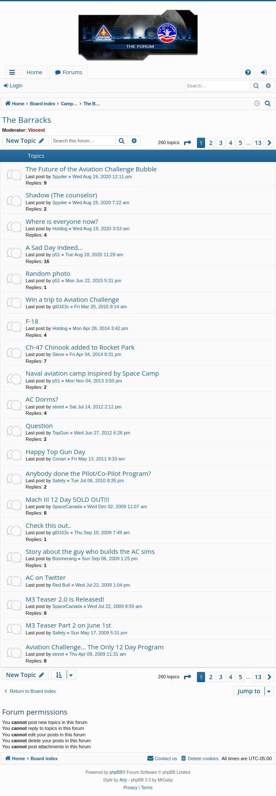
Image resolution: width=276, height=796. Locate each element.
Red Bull (61, 585)
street (58, 406)
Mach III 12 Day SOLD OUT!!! (67, 499)
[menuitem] (248, 72)
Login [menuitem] (265, 73)
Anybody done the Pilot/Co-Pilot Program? (88, 473)
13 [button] (258, 143)
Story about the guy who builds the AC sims (90, 551)
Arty (123, 780)
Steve (58, 354)
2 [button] (211, 143)
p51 (56, 254)
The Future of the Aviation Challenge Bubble (91, 169)
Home (34, 72)
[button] (187, 143)
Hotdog (59, 228)
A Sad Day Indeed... (54, 247)
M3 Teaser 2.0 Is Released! (65, 599)
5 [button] (240, 143)
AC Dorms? (42, 399)
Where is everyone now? (62, 221)
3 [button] (221, 143)
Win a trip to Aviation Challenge (72, 299)
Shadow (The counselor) (61, 195)
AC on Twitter (46, 577)
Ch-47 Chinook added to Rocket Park (80, 347)
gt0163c (60, 306)
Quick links (14, 73)
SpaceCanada (67, 506)
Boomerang (64, 558)
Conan (59, 458)
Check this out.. (48, 525)
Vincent (36, 130)
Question (39, 425)
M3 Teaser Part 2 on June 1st (68, 625)
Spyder (59, 176)
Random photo (48, 273)
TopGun (60, 432)
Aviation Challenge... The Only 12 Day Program (95, 647)
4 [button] (230, 143)
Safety (58, 480)
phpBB (115, 772)
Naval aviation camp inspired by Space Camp (92, 373)
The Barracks (26, 119)
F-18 (32, 321)
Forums (72, 72)
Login (16, 86)
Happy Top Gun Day (55, 451)
